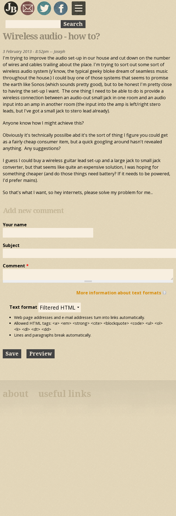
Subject (11, 245)
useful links (64, 394)
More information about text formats (118, 293)
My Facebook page (60, 8)
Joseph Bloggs (11, 8)
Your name (15, 225)
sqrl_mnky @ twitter (44, 8)
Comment (16, 266)
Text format (23, 307)
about (15, 394)
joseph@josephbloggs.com (27, 8)
